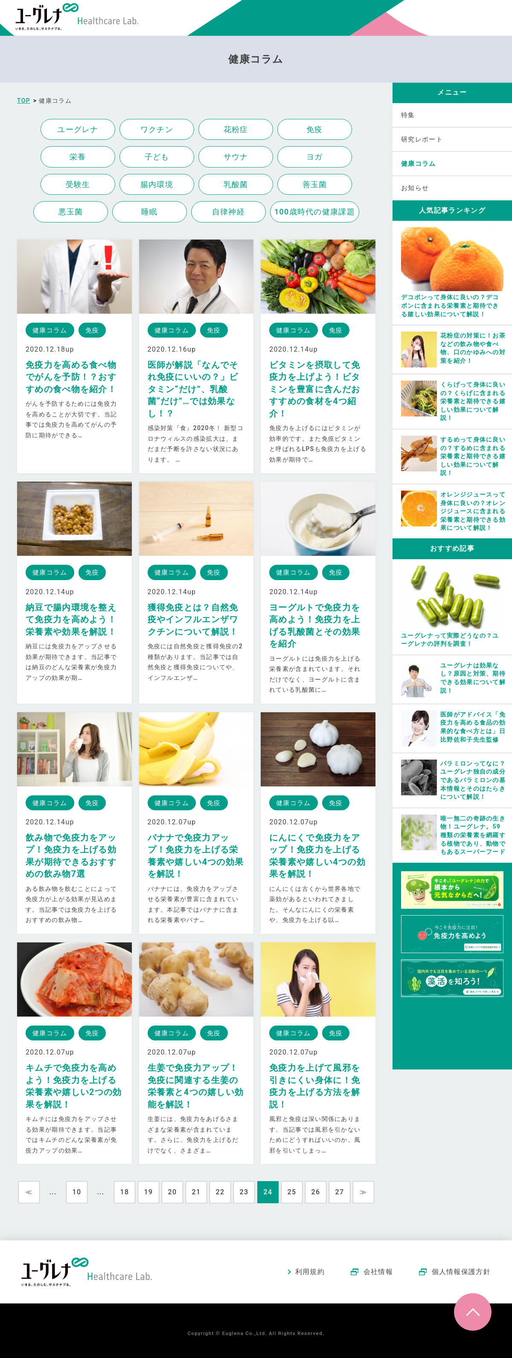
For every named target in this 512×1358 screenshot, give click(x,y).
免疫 (314, 129)
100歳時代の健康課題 (314, 211)
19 (148, 1192)
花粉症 (236, 129)
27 (339, 1192)
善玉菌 (315, 184)
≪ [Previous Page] (28, 1192)
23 (244, 1192)
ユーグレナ (78, 129)
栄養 (78, 156)
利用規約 (310, 1272)
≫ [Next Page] (363, 1192)
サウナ (236, 156)
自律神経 (228, 211)
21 (196, 1192)
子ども (157, 156)
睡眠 (149, 211)
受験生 (78, 184)
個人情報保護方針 (461, 1272)
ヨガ (314, 156)
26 (315, 1192)
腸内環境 (156, 184)
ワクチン (156, 129)
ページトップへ (473, 1312)
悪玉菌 (70, 211)
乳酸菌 (236, 184)
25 (292, 1192)
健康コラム (418, 164)
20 (172, 1192)
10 (77, 1192)
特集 (408, 115)
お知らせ (415, 188)
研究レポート (422, 139)
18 (124, 1192)
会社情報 (378, 1272)
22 (220, 1192)
